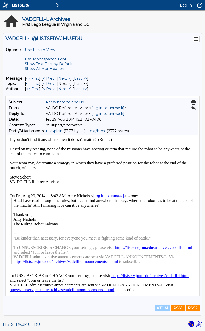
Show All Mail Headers (45, 68)
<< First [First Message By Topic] (32, 83)
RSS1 (178, 308)
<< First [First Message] (32, 78)
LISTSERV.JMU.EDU (21, 324)
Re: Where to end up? (66, 102)
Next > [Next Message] (64, 78)
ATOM (162, 308)
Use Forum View (40, 49)
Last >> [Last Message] (80, 78)
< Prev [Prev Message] (49, 78)
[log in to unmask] (107, 108)
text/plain (54, 130)
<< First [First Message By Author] (32, 89)
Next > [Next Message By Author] (64, 89)
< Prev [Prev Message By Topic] (49, 83)
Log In (186, 5)
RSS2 (192, 308)
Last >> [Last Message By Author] (80, 89)
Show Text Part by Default (49, 64)
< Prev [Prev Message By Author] (49, 89)
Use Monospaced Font (45, 59)
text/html (97, 130)
